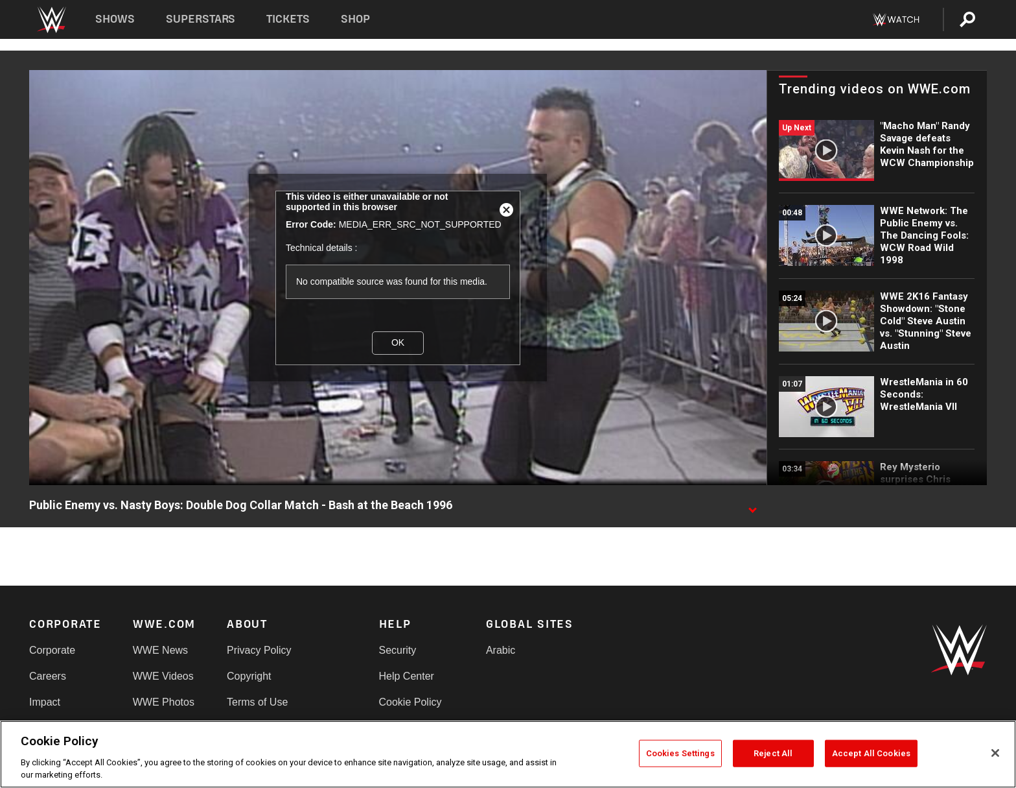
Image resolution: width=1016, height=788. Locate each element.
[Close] (995, 753)
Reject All (773, 753)
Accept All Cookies (871, 753)
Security (398, 650)
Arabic (500, 650)
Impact (44, 702)
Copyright (249, 676)
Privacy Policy (259, 650)
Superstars (201, 19)
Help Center (406, 676)
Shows (115, 19)
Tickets (288, 19)
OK (397, 342)
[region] (508, 754)
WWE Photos (163, 702)
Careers (47, 676)
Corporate (52, 650)
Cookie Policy (410, 702)
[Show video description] (752, 506)
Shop (355, 19)
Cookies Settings (680, 753)
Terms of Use (257, 702)
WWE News (160, 650)
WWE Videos (163, 676)
